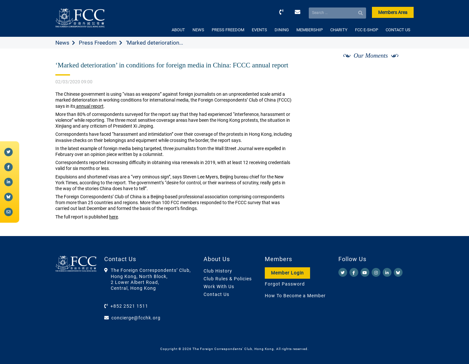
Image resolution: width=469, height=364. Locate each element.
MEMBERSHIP (309, 29)
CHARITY (339, 29)
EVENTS (259, 29)
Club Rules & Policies (228, 278)
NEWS (198, 29)
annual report (89, 106)
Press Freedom (98, 42)
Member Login (287, 272)
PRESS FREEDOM (228, 29)
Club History (218, 270)
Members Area (392, 12)
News (62, 42)
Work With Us (219, 286)
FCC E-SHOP (366, 29)
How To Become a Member (295, 295)
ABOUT (178, 29)
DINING (282, 29)
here (113, 216)
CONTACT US (398, 29)
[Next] (401, 63)
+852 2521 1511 (129, 306)
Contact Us (216, 294)
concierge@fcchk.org (136, 317)
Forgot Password (285, 284)
